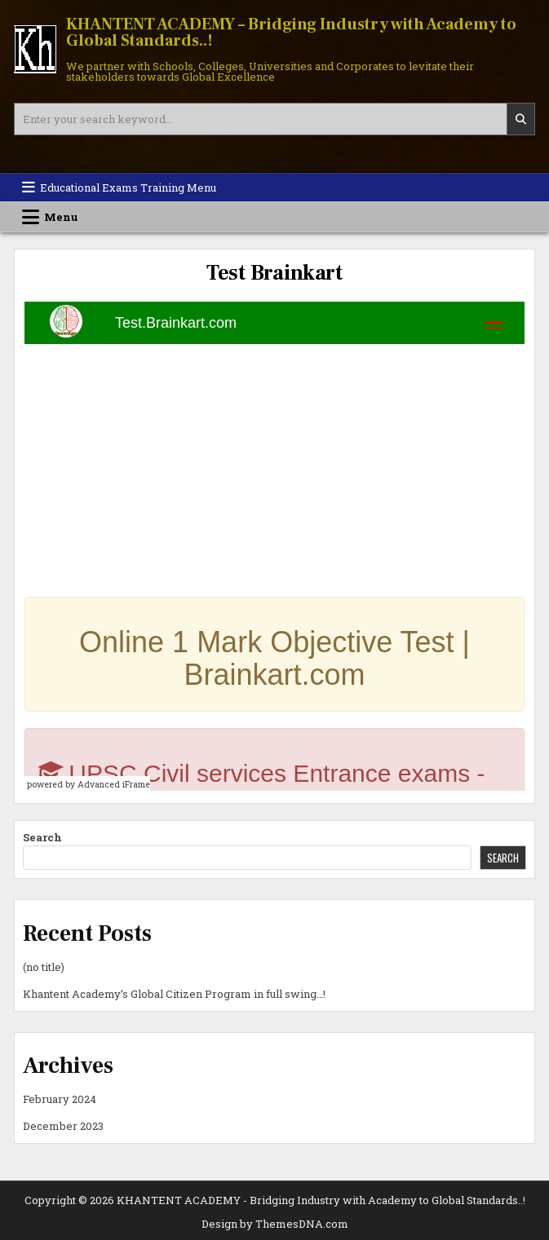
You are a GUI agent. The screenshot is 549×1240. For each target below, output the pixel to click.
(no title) (43, 967)
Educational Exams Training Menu (128, 187)
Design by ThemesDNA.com (274, 1223)
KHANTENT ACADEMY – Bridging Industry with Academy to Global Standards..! (291, 32)
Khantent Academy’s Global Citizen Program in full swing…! (174, 993)
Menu (61, 217)
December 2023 (63, 1126)
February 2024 (59, 1099)
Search (42, 837)
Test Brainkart (274, 273)
